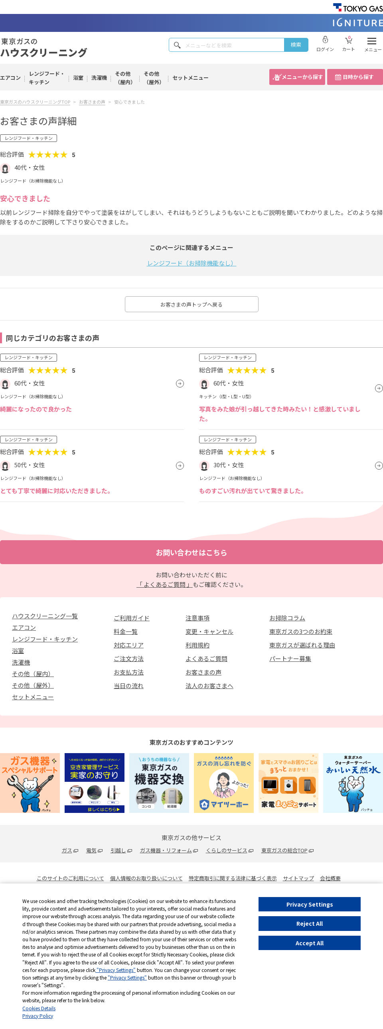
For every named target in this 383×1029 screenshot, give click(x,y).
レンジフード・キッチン (47, 78)
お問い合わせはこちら (191, 552)
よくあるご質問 (206, 658)
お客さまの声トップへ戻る (191, 304)
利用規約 (197, 645)
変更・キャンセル (209, 631)
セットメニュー (190, 77)
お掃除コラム (287, 618)
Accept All (310, 943)
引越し (118, 850)
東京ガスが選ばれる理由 (302, 645)
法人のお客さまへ (209, 685)
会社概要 (330, 878)
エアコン (10, 77)
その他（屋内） (125, 78)
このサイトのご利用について (70, 878)
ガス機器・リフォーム (166, 850)
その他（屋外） (154, 78)
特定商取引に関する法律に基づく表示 (233, 878)
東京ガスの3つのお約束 (300, 631)
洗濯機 (99, 77)
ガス (67, 850)
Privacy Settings (309, 904)
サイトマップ (298, 878)
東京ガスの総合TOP (284, 850)
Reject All (309, 923)
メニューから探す (302, 77)
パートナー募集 (290, 658)
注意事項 (197, 618)
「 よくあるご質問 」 (164, 584)
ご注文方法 (129, 658)
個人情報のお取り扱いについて (146, 878)
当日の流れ (129, 685)
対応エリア (129, 645)
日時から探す (358, 77)
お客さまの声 (203, 672)
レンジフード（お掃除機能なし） (192, 263)
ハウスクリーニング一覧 (45, 616)
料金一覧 (126, 631)
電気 (91, 850)
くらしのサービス (226, 850)
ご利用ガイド (132, 618)
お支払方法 (129, 672)
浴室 (78, 77)
